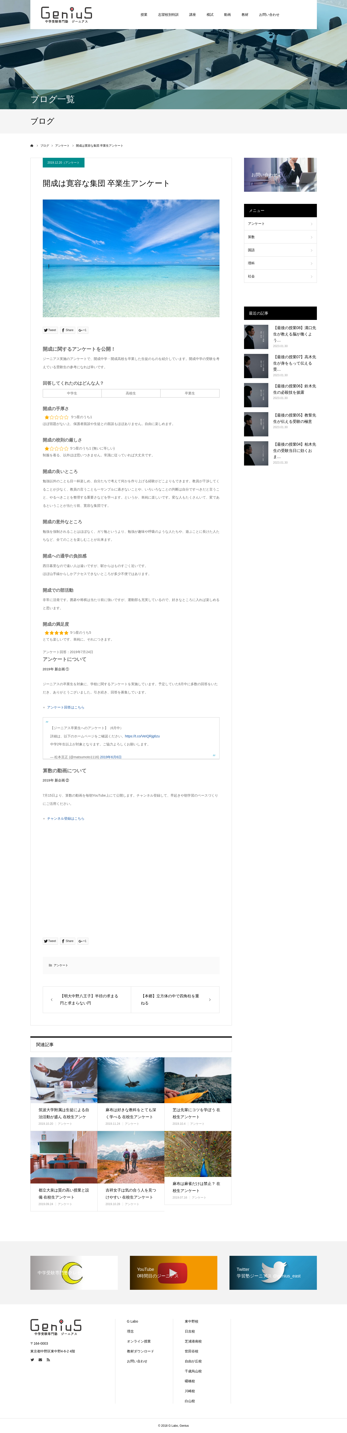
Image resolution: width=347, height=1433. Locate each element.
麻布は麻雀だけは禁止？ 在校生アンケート (196, 1187)
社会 (251, 276)
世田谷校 (191, 1351)
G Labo (132, 1321)
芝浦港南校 (193, 1341)
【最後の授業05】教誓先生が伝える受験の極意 (294, 418)
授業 (144, 15)
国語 (251, 250)
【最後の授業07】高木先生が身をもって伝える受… (294, 363)
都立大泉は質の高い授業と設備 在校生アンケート (64, 1193)
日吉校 (190, 1331)
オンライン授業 (139, 1341)
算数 (251, 237)
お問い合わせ (269, 15)
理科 (251, 263)
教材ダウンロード (140, 1351)
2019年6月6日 (111, 757)
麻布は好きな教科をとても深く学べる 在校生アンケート (131, 1113)
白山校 (190, 1401)
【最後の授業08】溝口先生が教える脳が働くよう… (294, 334)
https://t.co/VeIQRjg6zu (142, 736)
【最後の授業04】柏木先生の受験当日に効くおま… (294, 450)
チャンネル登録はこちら (66, 818)
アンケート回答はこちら (66, 707)
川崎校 (190, 1391)
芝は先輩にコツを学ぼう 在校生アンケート (196, 1113)
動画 (227, 15)
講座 (192, 15)
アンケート (72, 162)
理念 (130, 1331)
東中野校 (191, 1321)
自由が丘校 (193, 1361)
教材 (245, 15)
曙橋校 (190, 1381)
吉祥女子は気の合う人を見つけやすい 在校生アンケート (131, 1193)
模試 (210, 15)
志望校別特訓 (168, 15)
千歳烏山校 (193, 1371)
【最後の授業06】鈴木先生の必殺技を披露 (294, 389)
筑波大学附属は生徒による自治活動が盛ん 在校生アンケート (64, 1117)
